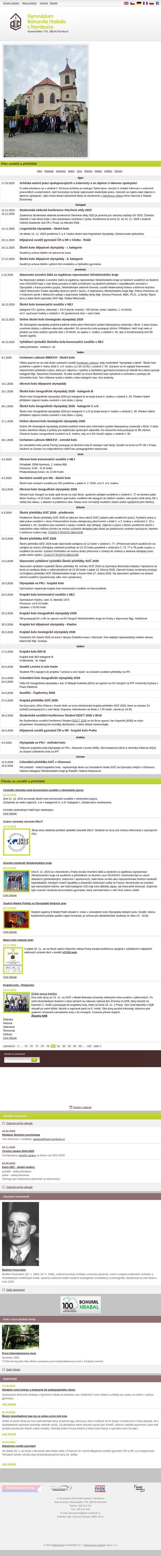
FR (146, 3)
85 (80, 1046)
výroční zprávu (27, 1155)
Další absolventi (15, 1289)
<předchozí (9, 1046)
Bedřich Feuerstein (14, 1269)
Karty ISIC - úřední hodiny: (18, 1167)
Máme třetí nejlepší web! (18, 940)
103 (89, 1046)
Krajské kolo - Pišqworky (18, 985)
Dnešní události (82, 1107)
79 (47, 1046)
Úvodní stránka (11, 3)
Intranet (44, 3)
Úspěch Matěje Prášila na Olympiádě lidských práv (34, 903)
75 (26, 1046)
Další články (13, 1369)
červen (118, 171)
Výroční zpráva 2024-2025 (18, 1151)
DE (140, 3)
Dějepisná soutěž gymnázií (19, 1445)
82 (64, 1046)
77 (37, 1046)
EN (127, 3)
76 (31, 1046)
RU (153, 3)
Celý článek (10, 813)
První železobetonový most (19, 1353)
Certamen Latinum (87, 362)
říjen (39, 171)
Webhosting (58, 1545)
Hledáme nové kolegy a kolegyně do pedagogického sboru (38, 1389)
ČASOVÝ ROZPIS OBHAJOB (65, 532)
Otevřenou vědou (113, 195)
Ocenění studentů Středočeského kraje (27, 862)
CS (134, 3)
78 (42, 1046)
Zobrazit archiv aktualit (19, 1123)
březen (89, 171)
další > (97, 1046)
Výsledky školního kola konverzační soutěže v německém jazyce (43, 790)
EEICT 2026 (79, 720)
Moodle (54, 3)
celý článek (9, 1404)
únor (79, 171)
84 (74, 1046)
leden (71, 171)
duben (98, 171)
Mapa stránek (29, 3)
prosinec (61, 171)
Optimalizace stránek (94, 1545)
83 (69, 1046)
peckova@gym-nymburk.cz (49, 1139)
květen (108, 171)
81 (58, 1046)
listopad (48, 171)
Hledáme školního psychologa (21, 1134)
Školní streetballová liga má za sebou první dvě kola (34, 1416)
